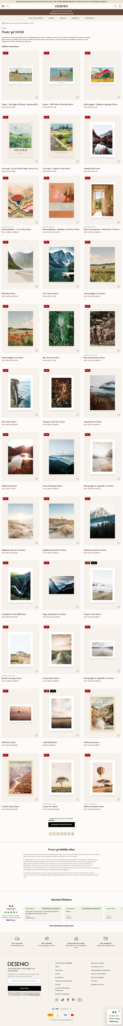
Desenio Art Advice (97, 963)
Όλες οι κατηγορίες (36, 18)
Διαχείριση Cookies (97, 984)
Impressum (59, 970)
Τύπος (57, 967)
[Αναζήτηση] (7, 6)
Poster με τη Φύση (15, 23)
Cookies (94, 981)
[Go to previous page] (50, 834)
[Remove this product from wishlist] (36, 97)
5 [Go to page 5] (68, 834)
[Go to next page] (73, 834)
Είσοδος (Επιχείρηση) (62, 994)
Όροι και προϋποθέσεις (98, 974)
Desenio (67, 1020)
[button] (114, 1016)
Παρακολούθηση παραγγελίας (100, 970)
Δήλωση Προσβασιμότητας (63, 981)
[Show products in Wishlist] (115, 6)
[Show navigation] (3, 6)
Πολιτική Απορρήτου (34, 995)
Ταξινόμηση (90, 18)
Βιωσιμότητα (59, 977)
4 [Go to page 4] (65, 834)
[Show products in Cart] (120, 6)
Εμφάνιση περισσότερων (61, 824)
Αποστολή (24, 988)
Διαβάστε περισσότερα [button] (10, 46)
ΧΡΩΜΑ (52, 18)
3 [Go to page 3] (61, 834)
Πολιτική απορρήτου (97, 977)
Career (57, 974)
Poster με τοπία (28, 23)
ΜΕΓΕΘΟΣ (76, 18)
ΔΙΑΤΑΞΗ (63, 18)
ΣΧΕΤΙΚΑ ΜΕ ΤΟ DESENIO (63, 963)
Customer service (97, 967)
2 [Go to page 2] (57, 834)
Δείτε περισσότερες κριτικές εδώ (61, 926)
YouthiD (58, 984)
